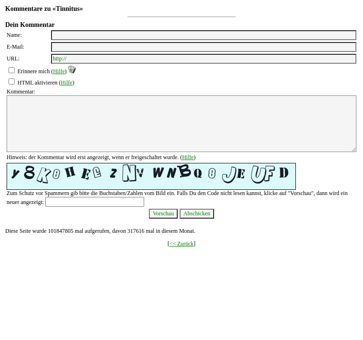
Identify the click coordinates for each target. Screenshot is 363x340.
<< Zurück (181, 243)
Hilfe (59, 71)
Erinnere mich (33, 71)
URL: (13, 58)
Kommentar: (21, 91)
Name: (14, 35)
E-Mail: (15, 46)
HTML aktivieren (37, 82)
